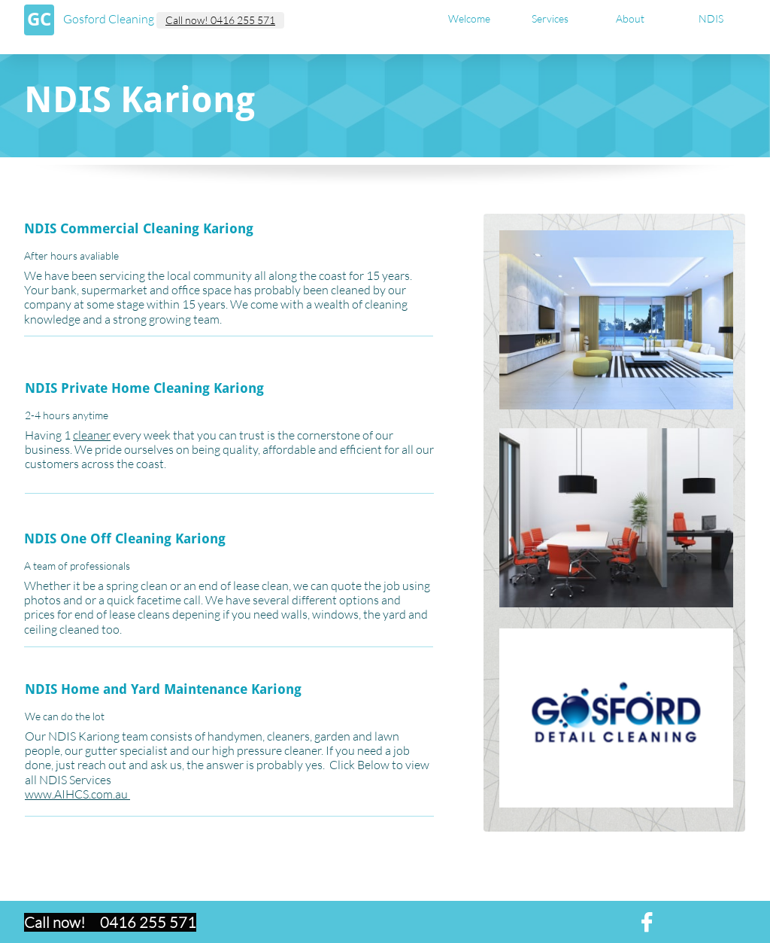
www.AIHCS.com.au (77, 794)
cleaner (92, 435)
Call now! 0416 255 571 (220, 20)
